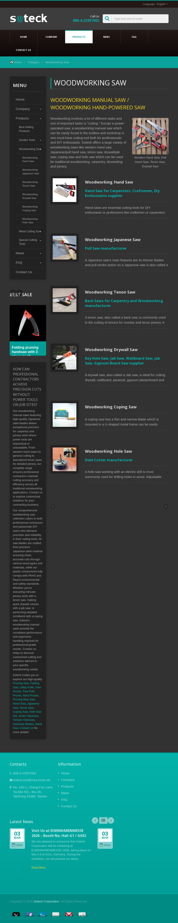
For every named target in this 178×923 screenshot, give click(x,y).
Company (51, 36)
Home (23, 36)
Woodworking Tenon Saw (30, 183)
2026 (17, 845)
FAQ (134, 36)
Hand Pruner (30, 695)
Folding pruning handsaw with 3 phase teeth (25, 352)
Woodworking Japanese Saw (30, 171)
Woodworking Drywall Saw (30, 196)
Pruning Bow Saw (24, 699)
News (106, 36)
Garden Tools (27, 140)
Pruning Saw (21, 683)
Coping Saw (20, 711)
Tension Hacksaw (24, 719)
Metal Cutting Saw (30, 231)
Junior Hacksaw (28, 715)
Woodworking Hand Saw (30, 159)
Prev (19, 293)
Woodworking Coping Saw (30, 208)
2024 (105, 845)
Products (79, 36)
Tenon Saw (27, 707)
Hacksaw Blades (23, 724)
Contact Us (23, 49)
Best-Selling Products (26, 129)
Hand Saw (19, 703)
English (161, 4)
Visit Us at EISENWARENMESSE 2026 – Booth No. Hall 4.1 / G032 (59, 833)
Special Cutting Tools (28, 241)
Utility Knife (27, 687)
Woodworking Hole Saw (30, 220)
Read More (39, 867)
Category (33, 62)
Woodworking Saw (30, 149)
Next (13, 293)
